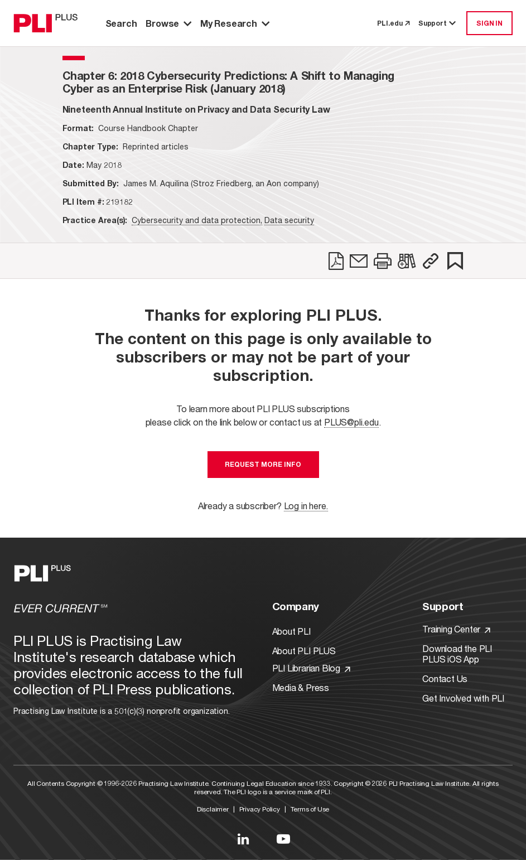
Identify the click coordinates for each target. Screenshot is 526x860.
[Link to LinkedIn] (243, 839)
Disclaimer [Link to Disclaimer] (213, 809)
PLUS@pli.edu (351, 422)
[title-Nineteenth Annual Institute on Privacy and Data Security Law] (196, 109)
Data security (289, 220)
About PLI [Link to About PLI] (291, 631)
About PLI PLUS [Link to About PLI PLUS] (304, 650)
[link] (336, 261)
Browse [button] (168, 23)
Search (121, 23)
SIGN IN (489, 23)
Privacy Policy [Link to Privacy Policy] (259, 809)
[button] (431, 261)
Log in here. (306, 505)
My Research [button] (234, 23)
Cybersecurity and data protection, (197, 220)
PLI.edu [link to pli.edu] (393, 23)
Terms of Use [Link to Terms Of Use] (310, 809)
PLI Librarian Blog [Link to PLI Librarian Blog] (311, 668)
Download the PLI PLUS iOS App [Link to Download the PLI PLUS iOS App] (457, 653)
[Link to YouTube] (283, 839)
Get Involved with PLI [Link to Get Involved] (463, 698)
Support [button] (437, 23)
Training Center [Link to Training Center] (456, 629)
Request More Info (263, 464)
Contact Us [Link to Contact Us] (444, 678)
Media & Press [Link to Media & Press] (300, 687)
